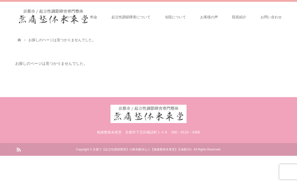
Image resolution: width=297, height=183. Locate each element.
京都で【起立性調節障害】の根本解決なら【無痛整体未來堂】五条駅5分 (142, 149)
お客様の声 (209, 17)
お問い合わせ (271, 17)
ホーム (70, 17)
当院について (175, 17)
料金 (93, 17)
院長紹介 (239, 17)
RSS (18, 149)
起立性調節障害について (131, 17)
